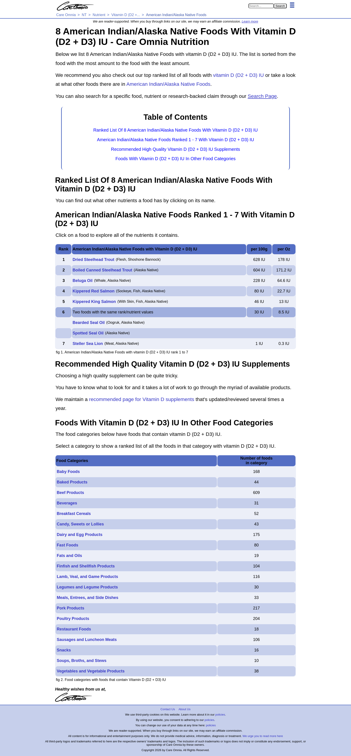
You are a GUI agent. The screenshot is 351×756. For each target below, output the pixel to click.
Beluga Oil (82, 280)
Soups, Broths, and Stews (81, 660)
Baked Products (72, 482)
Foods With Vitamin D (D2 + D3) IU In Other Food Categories (176, 158)
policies (220, 714)
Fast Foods (67, 545)
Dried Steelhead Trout (93, 259)
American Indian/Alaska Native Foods (168, 84)
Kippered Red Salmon (93, 291)
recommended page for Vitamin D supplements (141, 399)
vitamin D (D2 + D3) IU (238, 75)
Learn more (250, 21)
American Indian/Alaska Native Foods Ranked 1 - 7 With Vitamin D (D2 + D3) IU (175, 139)
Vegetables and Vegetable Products (90, 671)
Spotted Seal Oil (88, 333)
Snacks (64, 650)
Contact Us (168, 709)
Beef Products (70, 492)
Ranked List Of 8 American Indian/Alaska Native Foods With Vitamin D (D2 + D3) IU (175, 130)
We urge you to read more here (262, 736)
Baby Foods (68, 471)
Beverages (67, 503)
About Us (184, 709)
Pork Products (70, 608)
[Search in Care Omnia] (261, 6)
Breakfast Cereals (74, 513)
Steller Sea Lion (88, 343)
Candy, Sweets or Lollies (80, 524)
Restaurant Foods (74, 629)
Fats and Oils (69, 555)
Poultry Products (73, 618)
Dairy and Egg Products (79, 534)
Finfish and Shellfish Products (86, 566)
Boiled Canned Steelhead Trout (102, 270)
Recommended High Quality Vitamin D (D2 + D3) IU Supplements (175, 149)
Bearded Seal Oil (89, 322)
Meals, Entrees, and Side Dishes (87, 597)
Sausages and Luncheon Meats (87, 639)
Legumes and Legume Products (87, 587)
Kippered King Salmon (94, 301)
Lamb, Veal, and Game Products (87, 576)
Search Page (262, 96)
